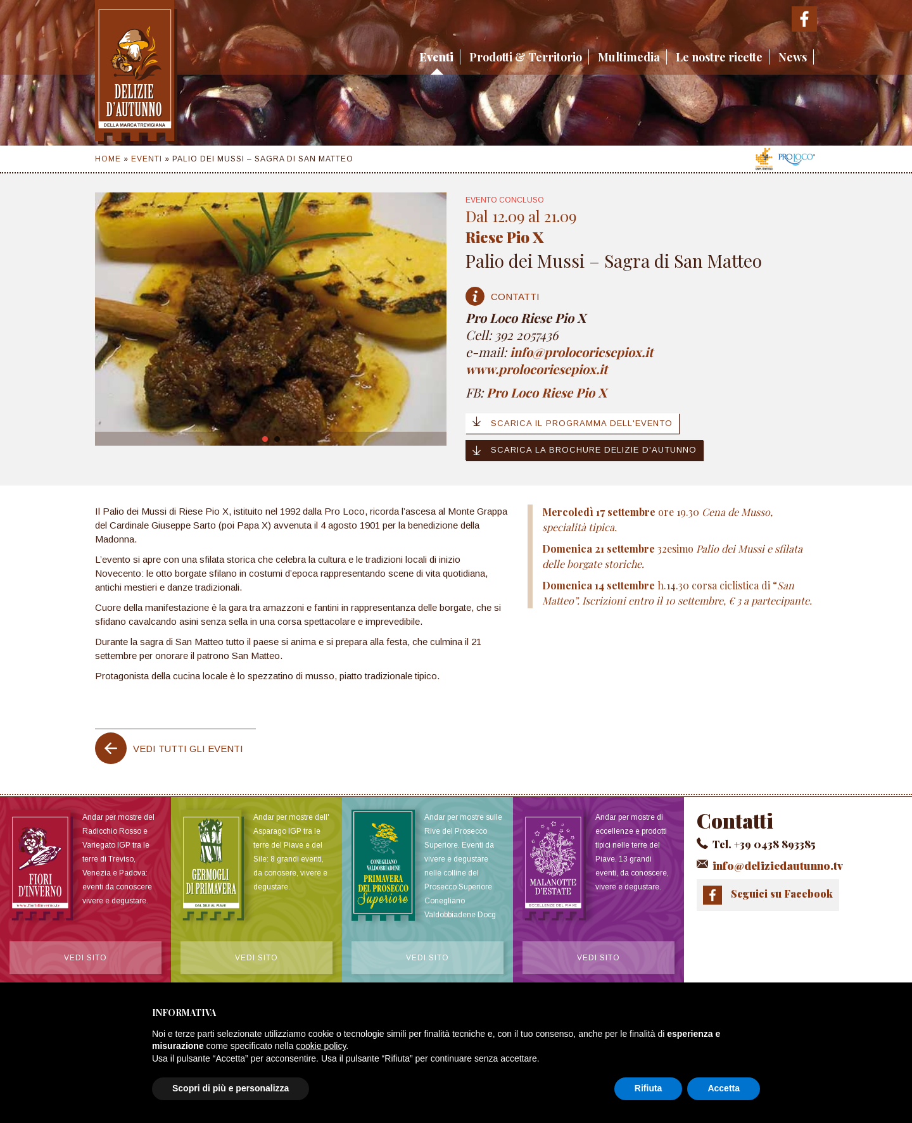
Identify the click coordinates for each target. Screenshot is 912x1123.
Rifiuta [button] (648, 1088)
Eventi (436, 57)
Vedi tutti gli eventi (188, 748)
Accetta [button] (723, 1088)
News (792, 57)
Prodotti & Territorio (525, 57)
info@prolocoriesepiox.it (583, 351)
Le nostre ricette (719, 57)
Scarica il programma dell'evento (572, 422)
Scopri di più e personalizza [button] (230, 1088)
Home (108, 158)
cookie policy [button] (321, 1046)
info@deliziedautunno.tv (773, 864)
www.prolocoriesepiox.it (536, 368)
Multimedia (629, 57)
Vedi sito (85, 959)
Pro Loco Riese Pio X (546, 392)
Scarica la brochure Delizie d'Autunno (584, 450)
